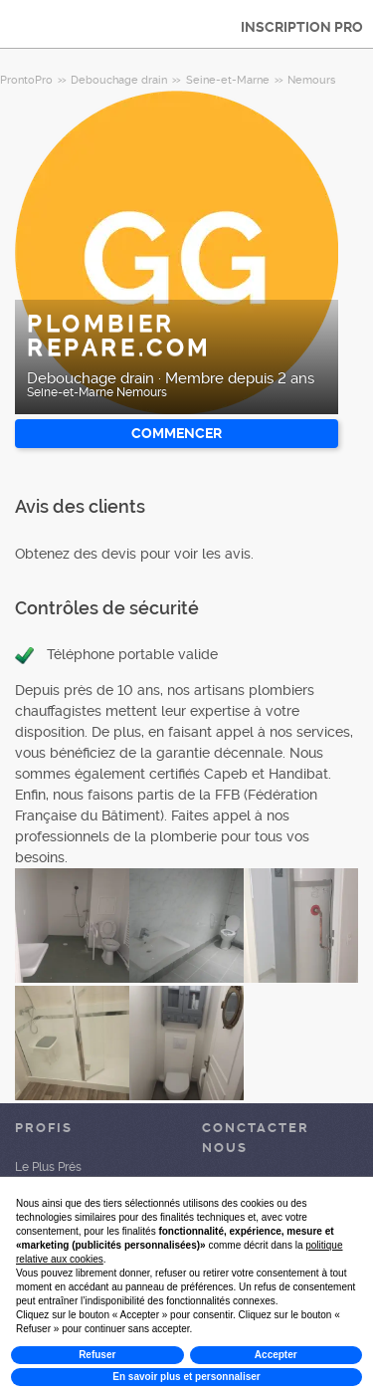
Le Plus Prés (48, 1167)
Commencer (176, 433)
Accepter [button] (276, 1354)
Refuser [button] (97, 1354)
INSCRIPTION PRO (302, 27)
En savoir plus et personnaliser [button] (186, 1376)
